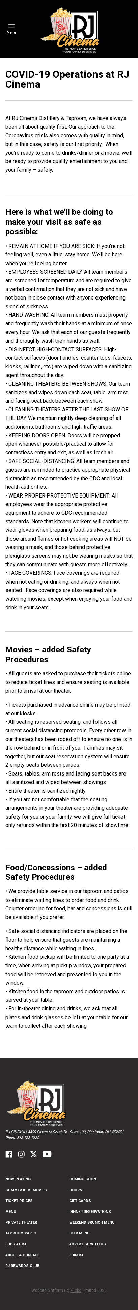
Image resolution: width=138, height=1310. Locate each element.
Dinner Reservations (90, 1211)
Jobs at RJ (15, 1244)
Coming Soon (82, 1179)
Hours (75, 1190)
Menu (10, 1211)
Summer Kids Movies (26, 1190)
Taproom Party (20, 1233)
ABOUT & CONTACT (22, 1255)
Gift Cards (80, 1201)
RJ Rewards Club (22, 1266)
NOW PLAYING (18, 1179)
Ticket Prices (19, 1201)
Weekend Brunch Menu (92, 1222)
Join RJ (76, 1255)
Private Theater (21, 1222)
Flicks (76, 1290)
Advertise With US (87, 1244)
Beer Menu (79, 1233)
